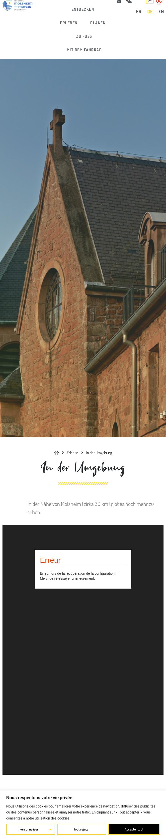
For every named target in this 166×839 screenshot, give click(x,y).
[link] (83, 9)
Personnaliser (28, 829)
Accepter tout (134, 829)
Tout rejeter (82, 829)
